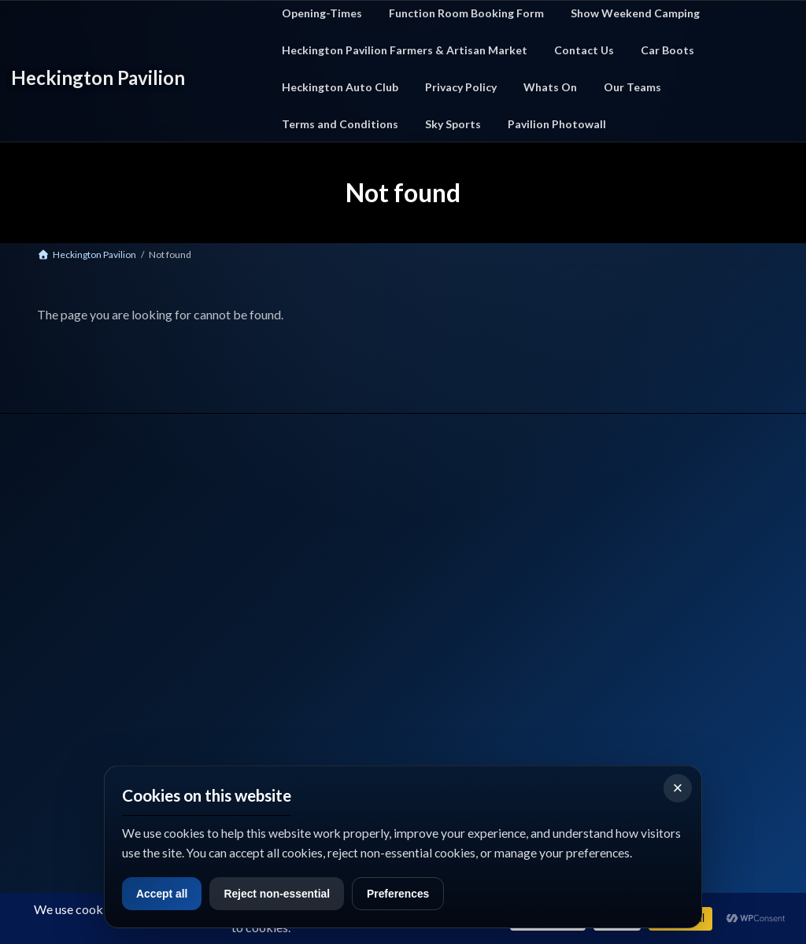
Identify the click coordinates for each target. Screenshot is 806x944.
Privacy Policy (487, 564)
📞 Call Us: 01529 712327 (84, 653)
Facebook (56, 717)
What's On (294, 564)
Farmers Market (307, 603)
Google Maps (150, 717)
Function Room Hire (314, 623)
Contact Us (481, 544)
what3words (63, 756)
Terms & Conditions (500, 583)
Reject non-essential (287, 893)
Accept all (164, 893)
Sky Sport (477, 603)
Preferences (416, 893)
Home (285, 544)
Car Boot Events (306, 583)
